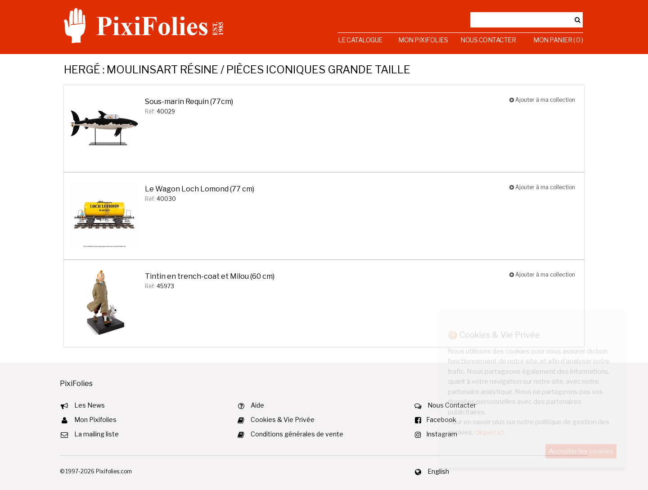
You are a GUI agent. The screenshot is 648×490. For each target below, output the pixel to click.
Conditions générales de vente (297, 434)
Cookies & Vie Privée (283, 419)
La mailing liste (96, 434)
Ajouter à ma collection (542, 99)
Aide (257, 405)
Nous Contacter (488, 40)
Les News (89, 405)
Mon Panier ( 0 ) (558, 40)
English (438, 471)
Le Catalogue (360, 40)
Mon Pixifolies (423, 40)
